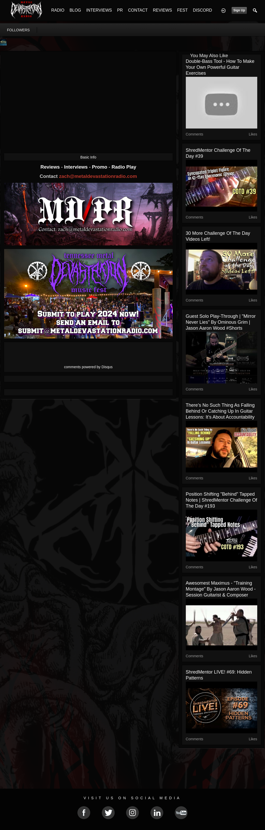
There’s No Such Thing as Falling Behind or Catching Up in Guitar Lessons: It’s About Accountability (220, 411)
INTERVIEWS (99, 10)
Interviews (76, 167)
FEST (182, 10)
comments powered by (88, 367)
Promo (100, 167)
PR (120, 10)
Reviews (50, 167)
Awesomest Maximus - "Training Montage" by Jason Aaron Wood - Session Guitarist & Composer (221, 589)
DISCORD (202, 10)
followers (18, 30)
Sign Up (239, 10)
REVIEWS (162, 10)
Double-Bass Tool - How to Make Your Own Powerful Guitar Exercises (220, 67)
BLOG (75, 10)
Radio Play (124, 167)
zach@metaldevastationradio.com (98, 176)
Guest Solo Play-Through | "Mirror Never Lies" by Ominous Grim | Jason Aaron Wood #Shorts (221, 322)
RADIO (57, 10)
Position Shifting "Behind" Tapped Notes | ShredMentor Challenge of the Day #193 (221, 500)
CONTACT (138, 10)
